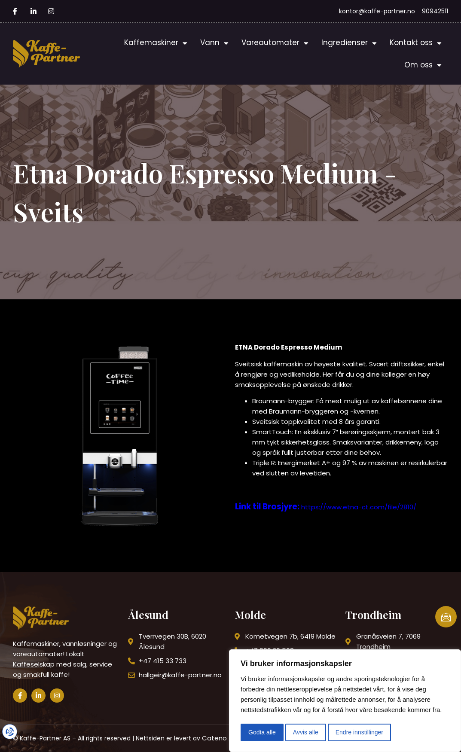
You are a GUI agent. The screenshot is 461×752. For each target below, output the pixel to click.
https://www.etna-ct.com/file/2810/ (358, 506)
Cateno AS (219, 738)
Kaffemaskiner (155, 43)
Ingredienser (349, 43)
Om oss (423, 65)
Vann (214, 43)
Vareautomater (274, 43)
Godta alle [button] (262, 732)
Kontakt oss (416, 43)
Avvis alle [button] (305, 732)
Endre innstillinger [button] (359, 732)
